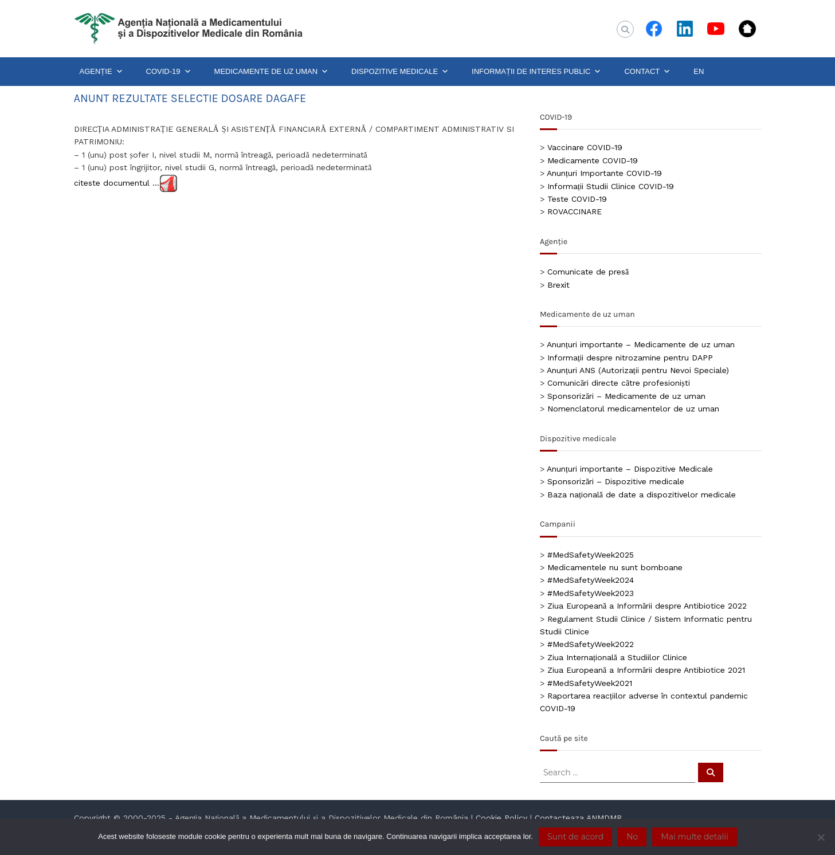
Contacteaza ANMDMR (578, 817)
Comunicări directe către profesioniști (618, 382)
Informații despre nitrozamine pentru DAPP (630, 357)
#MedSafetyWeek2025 (590, 554)
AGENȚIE (101, 71)
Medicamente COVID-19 (592, 160)
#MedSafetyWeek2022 (590, 644)
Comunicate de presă (588, 271)
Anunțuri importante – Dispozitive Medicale (630, 468)
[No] (820, 837)
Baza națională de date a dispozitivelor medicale (641, 494)
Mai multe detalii (694, 837)
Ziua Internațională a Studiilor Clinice (617, 657)
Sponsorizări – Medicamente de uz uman (626, 396)
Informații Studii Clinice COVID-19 (610, 186)
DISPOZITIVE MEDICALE (400, 71)
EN (698, 71)
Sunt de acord (575, 837)
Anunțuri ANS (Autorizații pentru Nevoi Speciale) (638, 370)
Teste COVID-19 (577, 198)
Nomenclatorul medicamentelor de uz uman (633, 408)
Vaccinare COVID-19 (584, 147)
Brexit (558, 284)
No (632, 837)
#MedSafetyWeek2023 (590, 593)
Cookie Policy (501, 817)
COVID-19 (168, 71)
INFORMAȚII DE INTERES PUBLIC (536, 71)
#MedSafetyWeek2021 (589, 683)
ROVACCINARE (574, 211)
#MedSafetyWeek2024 (590, 580)
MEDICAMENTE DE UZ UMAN (271, 71)
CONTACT (647, 71)
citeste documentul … (116, 182)
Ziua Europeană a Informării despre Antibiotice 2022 (647, 605)
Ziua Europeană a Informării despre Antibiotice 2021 (646, 669)
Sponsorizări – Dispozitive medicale (615, 481)
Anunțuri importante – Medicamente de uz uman (641, 344)
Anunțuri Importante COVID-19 (604, 173)
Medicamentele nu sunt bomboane (615, 567)
